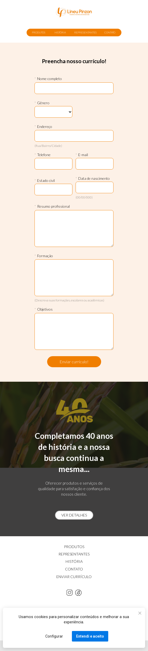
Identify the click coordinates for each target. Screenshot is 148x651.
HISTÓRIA (60, 32)
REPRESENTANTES (85, 32)
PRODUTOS (38, 32)
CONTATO (109, 32)
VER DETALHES (74, 515)
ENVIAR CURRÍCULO (74, 576)
